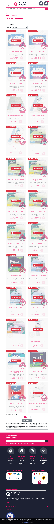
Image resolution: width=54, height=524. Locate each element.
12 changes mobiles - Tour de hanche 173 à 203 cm (16, 279)
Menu (7, 502)
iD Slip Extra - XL (38, 83)
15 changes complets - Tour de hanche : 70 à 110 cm (38, 279)
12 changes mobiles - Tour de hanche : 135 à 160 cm (38, 215)
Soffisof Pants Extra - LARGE (16, 243)
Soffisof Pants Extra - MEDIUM (38, 179)
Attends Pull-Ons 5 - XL (16, 403)
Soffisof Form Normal (16, 340)
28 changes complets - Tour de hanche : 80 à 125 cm (38, 55)
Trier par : (9, 27)
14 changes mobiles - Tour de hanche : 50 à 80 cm (16, 215)
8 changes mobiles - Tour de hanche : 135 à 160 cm (38, 247)
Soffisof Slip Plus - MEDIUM (38, 275)
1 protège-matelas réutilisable (38, 118)
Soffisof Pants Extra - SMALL (16, 211)
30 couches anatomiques (16, 343)
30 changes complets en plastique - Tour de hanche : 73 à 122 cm (16, 375)
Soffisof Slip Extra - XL (38, 308)
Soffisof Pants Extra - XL (38, 211)
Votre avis (9, 510)
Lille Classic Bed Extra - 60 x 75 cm (38, 404)
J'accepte (26, 522)
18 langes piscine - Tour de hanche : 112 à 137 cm (16, 183)
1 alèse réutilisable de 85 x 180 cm (16, 118)
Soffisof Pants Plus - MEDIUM (37, 147)
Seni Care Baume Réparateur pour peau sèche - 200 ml (38, 340)
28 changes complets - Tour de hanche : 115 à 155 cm (16, 87)
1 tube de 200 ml (38, 343)
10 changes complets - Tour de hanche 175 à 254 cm (38, 375)
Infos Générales (11, 506)
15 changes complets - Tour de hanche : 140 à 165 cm (38, 311)
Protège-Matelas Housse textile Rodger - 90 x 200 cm (38, 116)
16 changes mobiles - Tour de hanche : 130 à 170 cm (16, 407)
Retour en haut (27, 420)
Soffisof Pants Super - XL (38, 243)
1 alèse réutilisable (16, 150)
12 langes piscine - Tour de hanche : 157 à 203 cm (16, 247)
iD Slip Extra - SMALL (16, 51)
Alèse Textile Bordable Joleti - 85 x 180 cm (16, 116)
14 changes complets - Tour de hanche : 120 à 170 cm (38, 87)
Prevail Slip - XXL (38, 371)
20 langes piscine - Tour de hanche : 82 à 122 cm (38, 150)
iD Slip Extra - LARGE (16, 83)
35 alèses (38, 406)
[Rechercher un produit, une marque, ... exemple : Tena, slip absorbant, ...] (27, 8)
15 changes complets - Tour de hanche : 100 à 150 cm (16, 311)
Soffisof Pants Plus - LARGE (16, 179)
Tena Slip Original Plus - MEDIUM (16, 372)
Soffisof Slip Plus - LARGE (16, 308)
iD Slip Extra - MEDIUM (37, 51)
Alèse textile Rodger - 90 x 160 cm (16, 147)
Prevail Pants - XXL (16, 275)
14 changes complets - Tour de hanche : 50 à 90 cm (16, 55)
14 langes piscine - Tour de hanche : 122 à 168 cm (38, 183)
